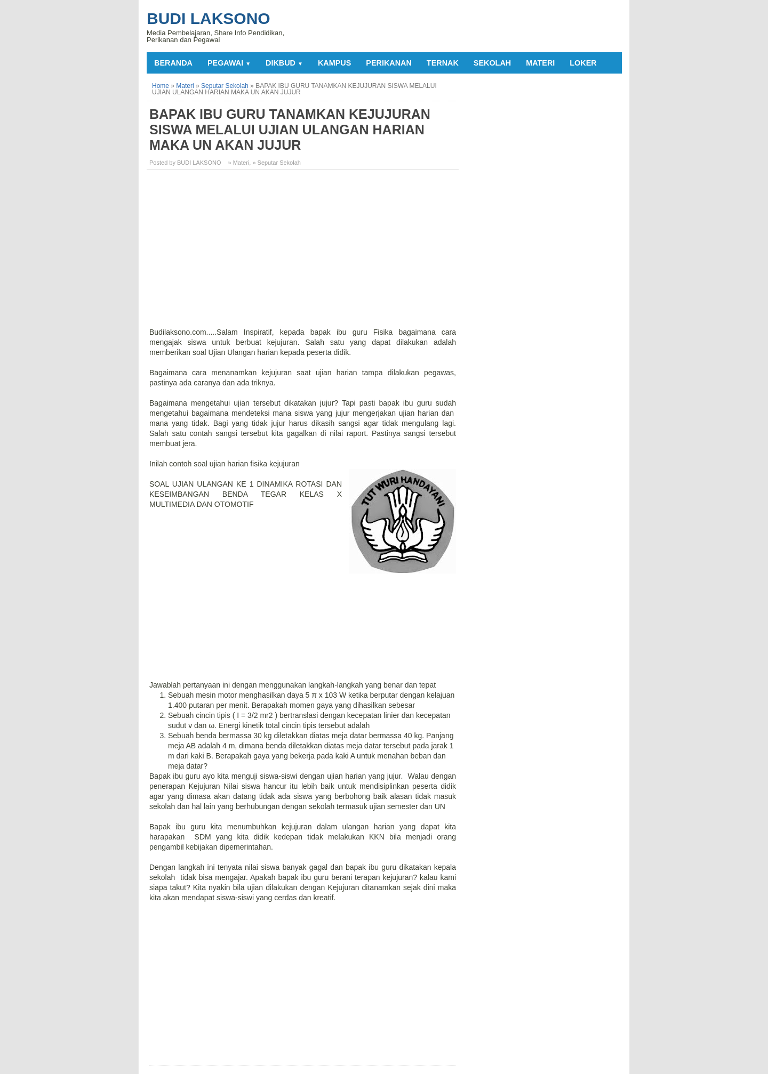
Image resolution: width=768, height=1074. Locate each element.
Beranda (173, 63)
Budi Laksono (208, 18)
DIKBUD (284, 63)
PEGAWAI (229, 63)
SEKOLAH (492, 63)
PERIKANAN (389, 63)
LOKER (583, 63)
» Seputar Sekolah (276, 162)
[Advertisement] (304, 252)
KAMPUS (334, 63)
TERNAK (443, 63)
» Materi (239, 162)
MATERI (540, 63)
